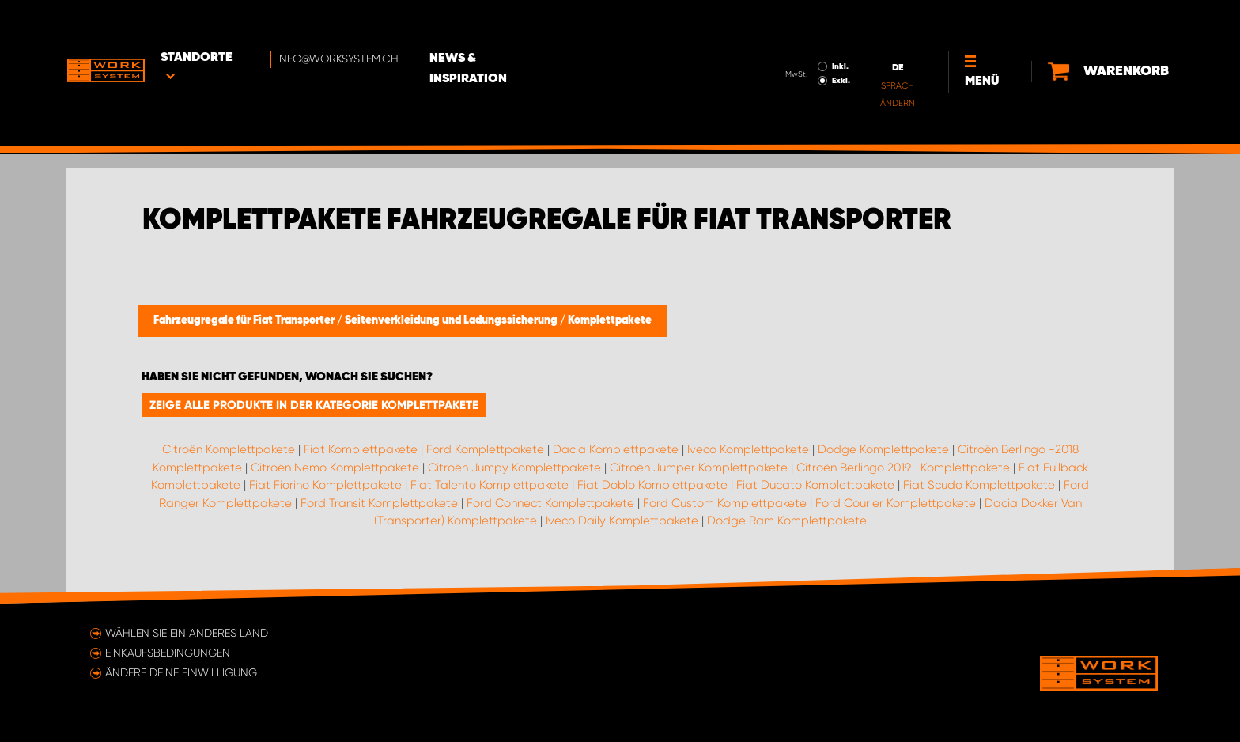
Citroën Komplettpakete (228, 449)
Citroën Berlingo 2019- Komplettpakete (903, 467)
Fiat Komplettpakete (361, 449)
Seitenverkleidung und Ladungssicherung (452, 320)
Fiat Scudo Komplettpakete (979, 485)
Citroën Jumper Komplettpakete (699, 467)
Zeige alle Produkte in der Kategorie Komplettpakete (313, 405)
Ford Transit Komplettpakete (379, 503)
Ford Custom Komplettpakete (725, 503)
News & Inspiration (496, 24)
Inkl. (838, 22)
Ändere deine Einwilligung (181, 672)
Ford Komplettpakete (485, 449)
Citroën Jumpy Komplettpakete (514, 467)
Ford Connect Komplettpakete (550, 503)
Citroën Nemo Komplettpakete (335, 467)
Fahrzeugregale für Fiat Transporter (245, 320)
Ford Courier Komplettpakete (895, 503)
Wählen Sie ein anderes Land (186, 633)
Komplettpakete (610, 320)
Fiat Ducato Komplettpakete (815, 485)
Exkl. (839, 36)
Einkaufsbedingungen (167, 652)
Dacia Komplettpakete (616, 449)
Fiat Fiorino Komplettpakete (325, 485)
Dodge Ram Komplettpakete (787, 520)
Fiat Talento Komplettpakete (489, 485)
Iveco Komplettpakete (748, 449)
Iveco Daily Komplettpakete (622, 520)
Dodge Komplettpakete (883, 449)
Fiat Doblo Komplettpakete (652, 485)
